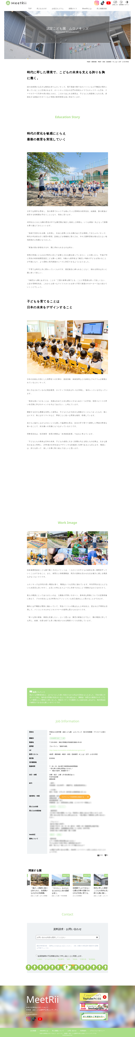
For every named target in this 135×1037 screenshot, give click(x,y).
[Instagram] (97, 3)
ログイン (126, 3)
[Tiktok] (103, 3)
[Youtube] (108, 3)
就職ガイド (73, 8)
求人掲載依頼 (102, 8)
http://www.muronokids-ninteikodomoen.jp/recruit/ (67, 750)
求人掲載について (58, 1031)
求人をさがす (42, 8)
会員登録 (121, 3)
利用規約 (83, 1031)
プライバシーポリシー (97, 1031)
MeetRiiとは (87, 8)
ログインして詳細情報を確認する (73, 797)
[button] (28, 883)
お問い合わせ (72, 1031)
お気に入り (115, 3)
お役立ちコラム (58, 8)
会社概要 (33, 1031)
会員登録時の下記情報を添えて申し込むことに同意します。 (60, 956)
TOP (30, 8)
